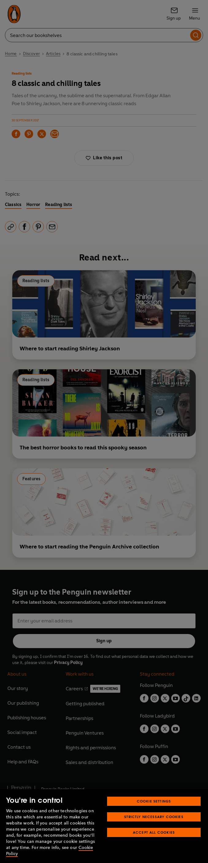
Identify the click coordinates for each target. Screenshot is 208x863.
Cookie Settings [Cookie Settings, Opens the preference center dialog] (154, 801)
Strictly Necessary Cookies (153, 816)
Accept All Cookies (154, 832)
